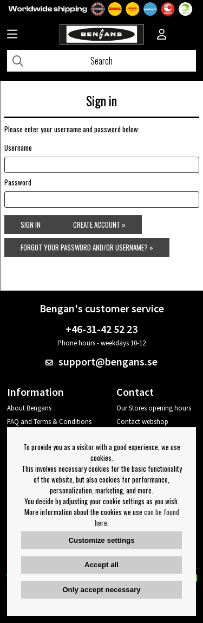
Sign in (31, 224)
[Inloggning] (162, 35)
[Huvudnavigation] (12, 35)
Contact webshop (142, 421)
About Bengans (29, 408)
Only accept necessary (101, 590)
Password (17, 182)
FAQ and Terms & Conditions (49, 421)
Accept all (101, 565)
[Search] (101, 61)
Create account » (99, 224)
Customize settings (101, 540)
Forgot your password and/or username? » (87, 247)
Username (18, 147)
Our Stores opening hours (153, 408)
